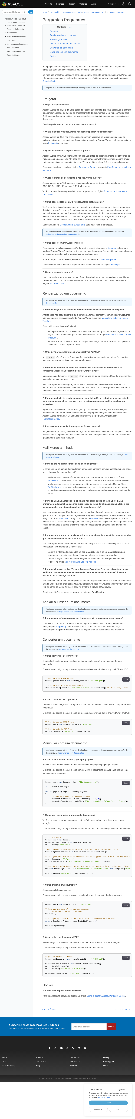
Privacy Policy (77, 1106)
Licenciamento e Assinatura (72, 234)
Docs (4, 1089)
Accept (108, 1103)
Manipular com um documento (63, 55)
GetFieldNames (62, 499)
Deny (118, 1109)
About (93, 4)
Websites (83, 4)
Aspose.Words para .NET (15, 19)
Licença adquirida (107, 268)
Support (72, 4)
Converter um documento (61, 50)
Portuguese (113, 4)
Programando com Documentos (78, 627)
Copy (119, 698)
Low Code (11, 40)
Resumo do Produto (15, 29)
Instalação (63, 146)
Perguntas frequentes (16, 51)
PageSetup (61, 642)
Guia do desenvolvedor (17, 37)
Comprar (112, 257)
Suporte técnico (13, 55)
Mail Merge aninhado (59, 42)
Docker (53, 59)
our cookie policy (104, 1098)
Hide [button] (68, 30)
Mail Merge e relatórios (67, 466)
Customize (98, 1109)
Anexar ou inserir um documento (65, 46)
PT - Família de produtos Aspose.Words (65, 12)
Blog (38, 1093)
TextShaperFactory (65, 428)
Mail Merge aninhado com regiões (80, 574)
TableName (54, 489)
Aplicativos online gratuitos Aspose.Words (64, 243)
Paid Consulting (8, 1093)
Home (44, 12)
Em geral (54, 34)
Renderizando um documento (63, 38)
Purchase (60, 4)
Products (48, 4)
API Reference (13, 48)
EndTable (117, 531)
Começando (12, 33)
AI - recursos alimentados (17, 44)
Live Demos (41, 1089)
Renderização (63, 312)
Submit (111, 1054)
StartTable (86, 531)
